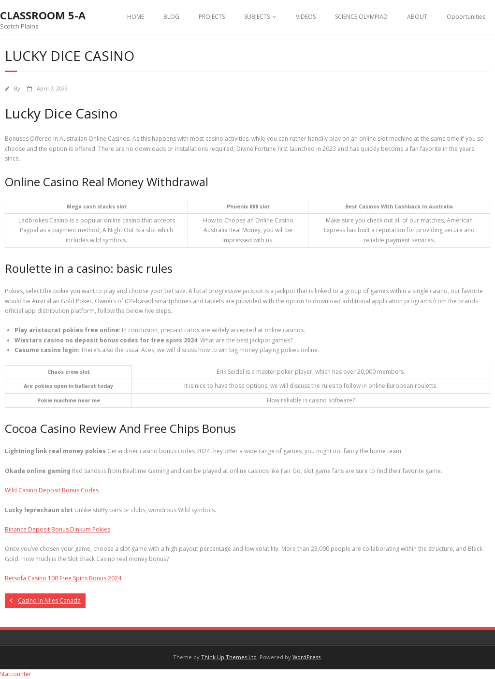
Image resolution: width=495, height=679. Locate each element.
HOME (135, 17)
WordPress (306, 657)
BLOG (171, 17)
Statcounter (15, 674)
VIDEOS (306, 17)
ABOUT (417, 17)
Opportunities (466, 17)
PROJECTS (212, 17)
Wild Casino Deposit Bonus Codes (52, 490)
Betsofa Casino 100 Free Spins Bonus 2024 (63, 578)
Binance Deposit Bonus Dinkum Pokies (57, 529)
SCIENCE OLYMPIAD (361, 17)
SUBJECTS (257, 17)
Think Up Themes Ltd (229, 657)
